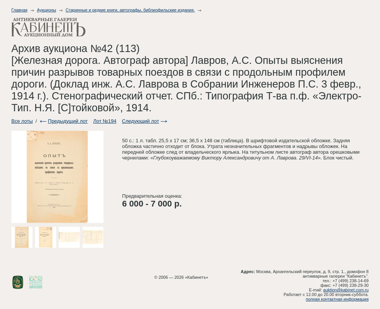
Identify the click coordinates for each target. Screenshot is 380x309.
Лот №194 (104, 121)
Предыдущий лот (68, 121)
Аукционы (46, 10)
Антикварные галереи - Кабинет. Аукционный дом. (48, 27)
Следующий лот (140, 121)
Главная (19, 10)
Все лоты (22, 121)
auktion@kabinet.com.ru (346, 290)
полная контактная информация (337, 299)
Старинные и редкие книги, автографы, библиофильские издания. (130, 10)
